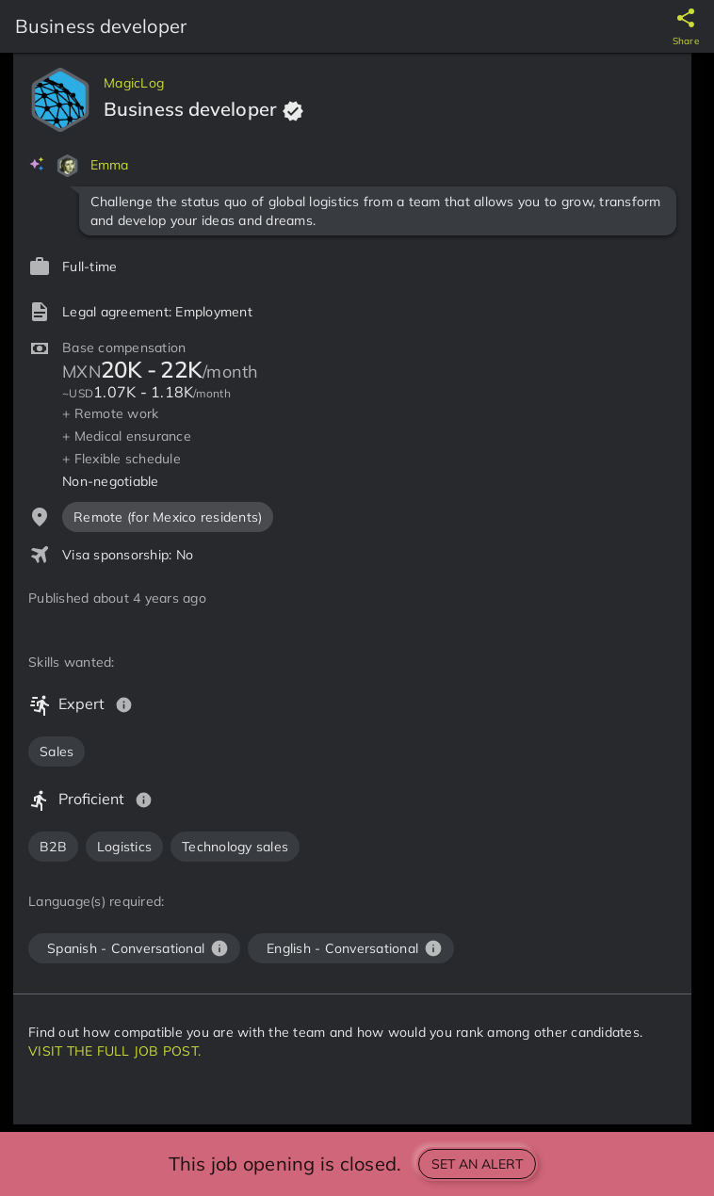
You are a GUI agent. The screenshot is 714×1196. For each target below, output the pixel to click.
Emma (109, 164)
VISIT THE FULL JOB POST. (114, 1050)
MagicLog (134, 82)
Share (686, 41)
